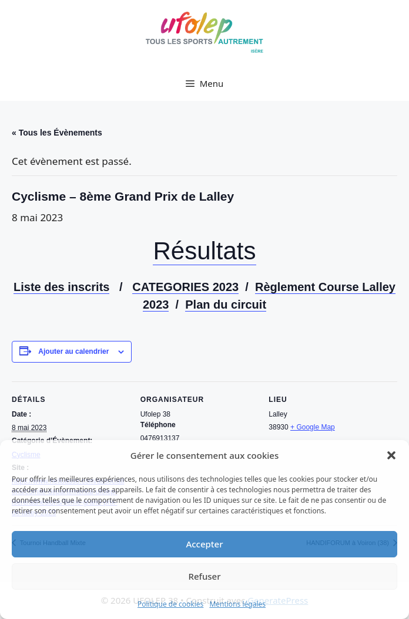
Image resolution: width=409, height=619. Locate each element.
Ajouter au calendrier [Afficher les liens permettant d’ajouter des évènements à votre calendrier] (73, 351)
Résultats (204, 251)
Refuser (204, 576)
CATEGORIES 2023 (185, 286)
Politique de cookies (170, 604)
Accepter (204, 544)
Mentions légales (237, 604)
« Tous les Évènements (57, 132)
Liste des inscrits (61, 286)
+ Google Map (312, 427)
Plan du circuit (225, 304)
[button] (391, 455)
